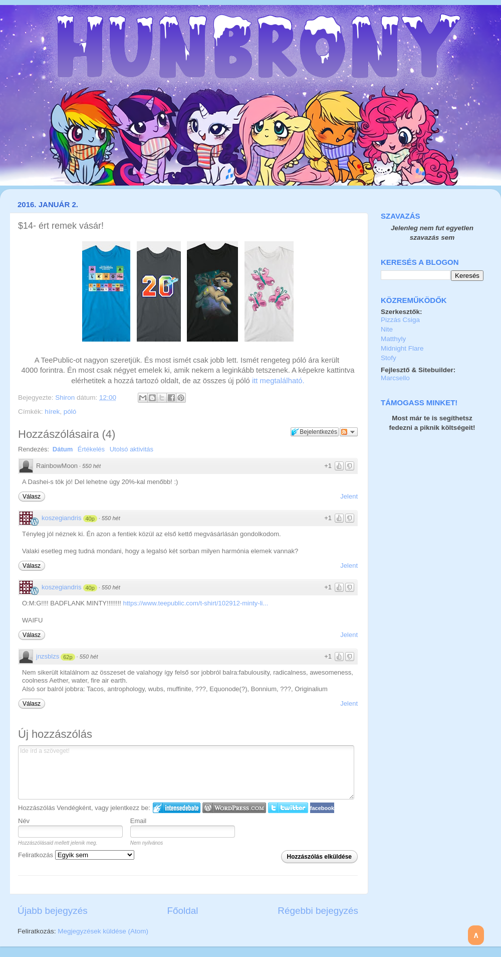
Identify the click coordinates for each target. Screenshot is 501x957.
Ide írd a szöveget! (186, 772)
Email (138, 821)
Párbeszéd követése (349, 431)
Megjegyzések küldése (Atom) (103, 931)
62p (67, 657)
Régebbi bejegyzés (318, 910)
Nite (387, 329)
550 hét (91, 466)
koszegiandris (62, 518)
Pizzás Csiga (400, 320)
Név (24, 821)
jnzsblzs (47, 656)
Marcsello (395, 378)
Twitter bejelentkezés (288, 808)
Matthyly (393, 339)
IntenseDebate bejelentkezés (176, 808)
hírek (52, 411)
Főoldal (182, 910)
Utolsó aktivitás (131, 449)
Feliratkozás (76, 855)
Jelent (349, 496)
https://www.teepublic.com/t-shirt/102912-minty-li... (196, 603)
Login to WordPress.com (234, 808)
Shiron (66, 397)
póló (70, 411)
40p (90, 519)
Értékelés (91, 449)
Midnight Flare (402, 348)
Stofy (388, 358)
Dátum (63, 449)
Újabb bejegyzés (53, 910)
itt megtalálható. (278, 381)
